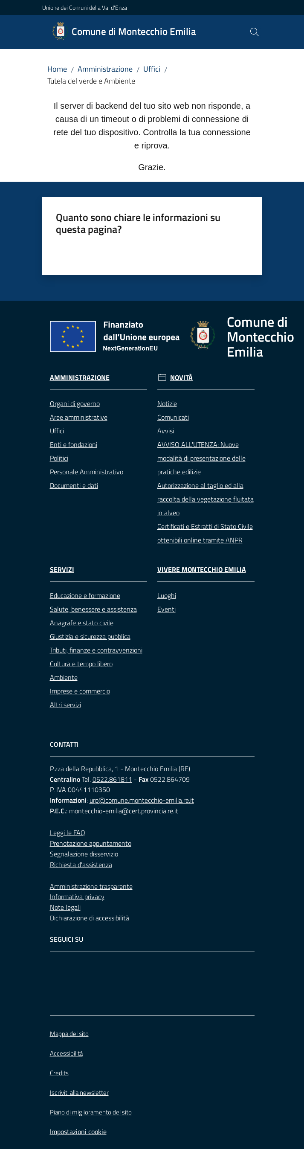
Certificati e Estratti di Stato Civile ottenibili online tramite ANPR (205, 533)
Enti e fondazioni (73, 444)
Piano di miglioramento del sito (91, 1112)
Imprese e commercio (80, 691)
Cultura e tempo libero (81, 664)
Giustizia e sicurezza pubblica (90, 636)
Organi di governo (75, 403)
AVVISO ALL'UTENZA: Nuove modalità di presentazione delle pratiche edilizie (201, 458)
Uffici (151, 69)
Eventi (166, 609)
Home (57, 69)
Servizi (62, 569)
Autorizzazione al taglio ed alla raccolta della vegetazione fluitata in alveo (205, 499)
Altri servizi (65, 704)
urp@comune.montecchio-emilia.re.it (142, 800)
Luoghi (166, 595)
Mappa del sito (69, 1034)
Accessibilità (66, 1053)
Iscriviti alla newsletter (79, 1092)
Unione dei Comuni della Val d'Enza (84, 7)
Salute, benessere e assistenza (93, 609)
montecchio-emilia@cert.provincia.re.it (123, 811)
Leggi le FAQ (67, 832)
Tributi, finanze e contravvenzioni (96, 650)
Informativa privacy (77, 896)
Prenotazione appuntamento (90, 843)
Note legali (65, 907)
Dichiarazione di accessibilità (89, 918)
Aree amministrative (78, 417)
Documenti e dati (74, 485)
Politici (59, 458)
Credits (59, 1073)
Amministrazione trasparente (91, 886)
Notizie (167, 403)
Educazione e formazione (85, 595)
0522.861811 (112, 779)
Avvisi (165, 431)
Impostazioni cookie (78, 1131)
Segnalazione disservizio (84, 854)
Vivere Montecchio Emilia (201, 569)
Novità (181, 378)
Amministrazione (105, 69)
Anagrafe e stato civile (81, 623)
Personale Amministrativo (86, 472)
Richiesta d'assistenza (81, 864)
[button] (254, 32)
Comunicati (173, 417)
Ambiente (64, 677)
